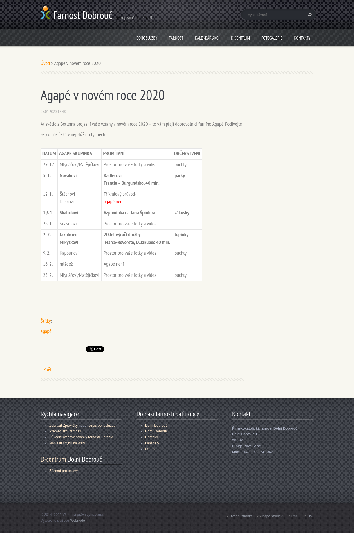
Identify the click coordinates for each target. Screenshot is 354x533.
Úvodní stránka (241, 516)
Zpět (48, 369)
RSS (295, 516)
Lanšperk (152, 443)
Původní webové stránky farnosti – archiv (81, 437)
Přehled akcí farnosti (65, 431)
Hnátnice (152, 437)
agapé (46, 331)
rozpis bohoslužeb (101, 425)
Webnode (77, 520)
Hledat (309, 14)
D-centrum (240, 38)
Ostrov (150, 449)
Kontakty (302, 38)
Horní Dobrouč (156, 431)
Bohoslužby (146, 38)
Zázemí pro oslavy (63, 471)
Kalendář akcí (207, 38)
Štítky (46, 320)
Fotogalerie (271, 38)
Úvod (45, 63)
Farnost (176, 38)
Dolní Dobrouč (156, 425)
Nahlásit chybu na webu (67, 443)
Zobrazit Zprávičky (63, 425)
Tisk (310, 516)
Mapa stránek (272, 516)
